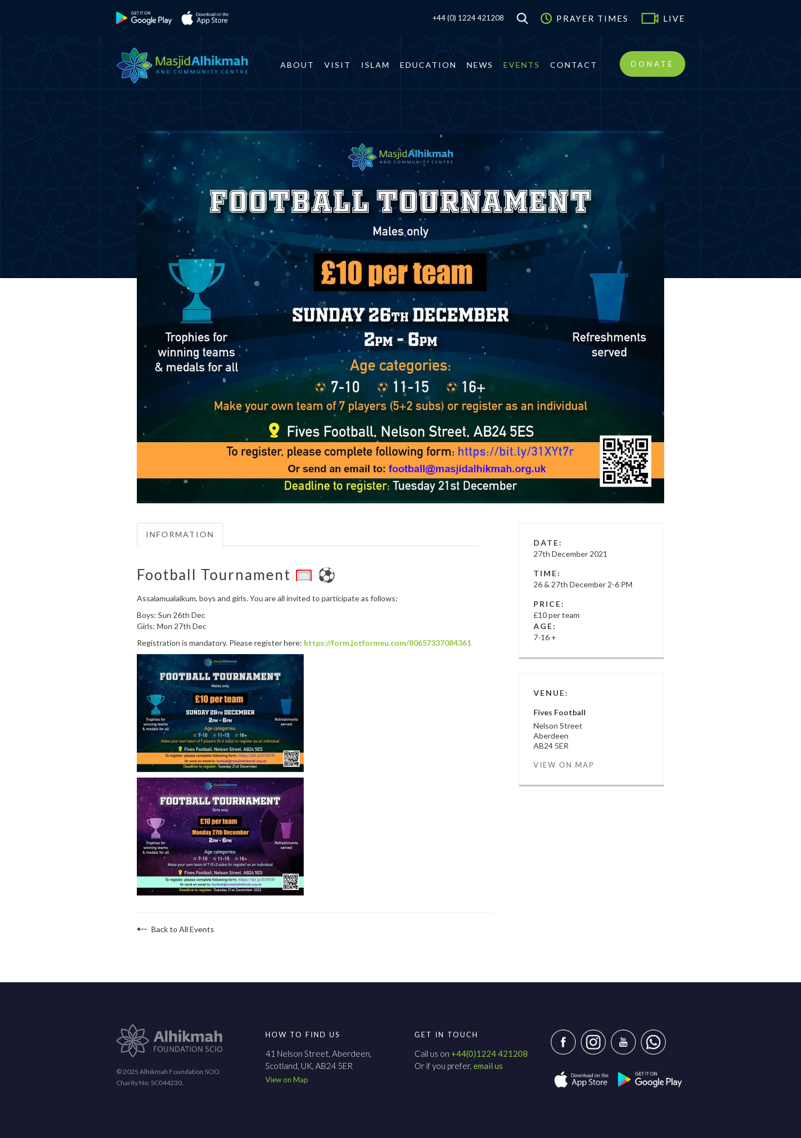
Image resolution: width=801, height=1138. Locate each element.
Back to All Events (175, 929)
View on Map (564, 764)
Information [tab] (180, 534)
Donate (652, 64)
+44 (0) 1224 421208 (468, 17)
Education (428, 65)
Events (521, 65)
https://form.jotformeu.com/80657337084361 (387, 642)
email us (488, 1066)
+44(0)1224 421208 (489, 1053)
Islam (375, 65)
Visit (337, 65)
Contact (573, 65)
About (297, 65)
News (480, 65)
